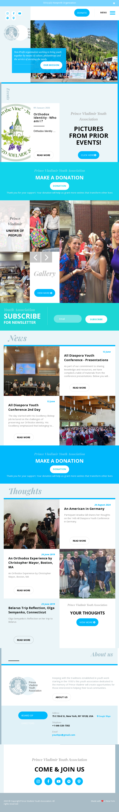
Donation (59, 185)
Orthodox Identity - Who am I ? (51, 131)
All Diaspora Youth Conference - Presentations (86, 357)
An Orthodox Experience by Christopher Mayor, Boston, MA (30, 562)
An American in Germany (84, 509)
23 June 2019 (48, 603)
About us (62, 697)
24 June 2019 (48, 554)
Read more (43, 155)
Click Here (88, 155)
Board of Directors (27, 716)
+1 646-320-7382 (61, 725)
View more (45, 292)
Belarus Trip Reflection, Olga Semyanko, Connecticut (31, 610)
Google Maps (104, 716)
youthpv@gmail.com (63, 734)
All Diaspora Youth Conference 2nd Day (24, 407)
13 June (107, 351)
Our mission (51, 65)
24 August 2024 (103, 504)
